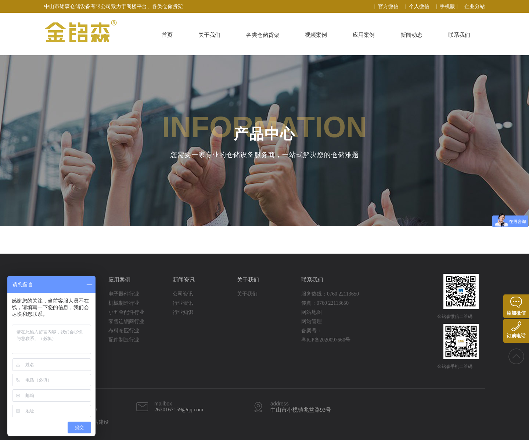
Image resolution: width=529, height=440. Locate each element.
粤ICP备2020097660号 (325, 340)
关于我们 (209, 35)
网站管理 (311, 321)
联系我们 (459, 35)
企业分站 (474, 6)
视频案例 (316, 35)
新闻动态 (411, 35)
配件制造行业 (123, 340)
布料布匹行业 (123, 330)
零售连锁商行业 (126, 321)
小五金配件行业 (126, 312)
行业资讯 (183, 303)
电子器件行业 (123, 294)
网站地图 (311, 312)
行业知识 (183, 312)
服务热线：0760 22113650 (330, 294)
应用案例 (364, 35)
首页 (167, 35)
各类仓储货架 (262, 35)
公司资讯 (183, 294)
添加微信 (516, 306)
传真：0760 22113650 (325, 303)
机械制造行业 (123, 303)
